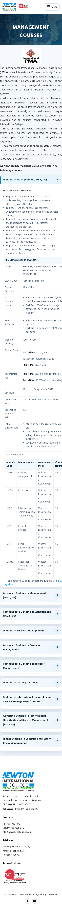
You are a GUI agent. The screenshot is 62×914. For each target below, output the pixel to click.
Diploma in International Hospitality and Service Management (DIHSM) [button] (27, 699)
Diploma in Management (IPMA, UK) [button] (25, 180)
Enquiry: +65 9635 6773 (13, 828)
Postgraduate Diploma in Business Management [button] (24, 666)
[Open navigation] (52, 6)
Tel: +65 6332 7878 (11, 824)
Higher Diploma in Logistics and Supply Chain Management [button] (27, 741)
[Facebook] (27, 901)
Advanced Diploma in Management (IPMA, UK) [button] (24, 595)
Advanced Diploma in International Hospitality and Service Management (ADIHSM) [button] (25, 720)
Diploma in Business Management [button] (23, 631)
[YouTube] (34, 901)
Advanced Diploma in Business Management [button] (21, 647)
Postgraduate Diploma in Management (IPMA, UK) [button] (27, 614)
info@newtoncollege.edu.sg (16, 832)
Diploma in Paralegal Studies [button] (20, 683)
